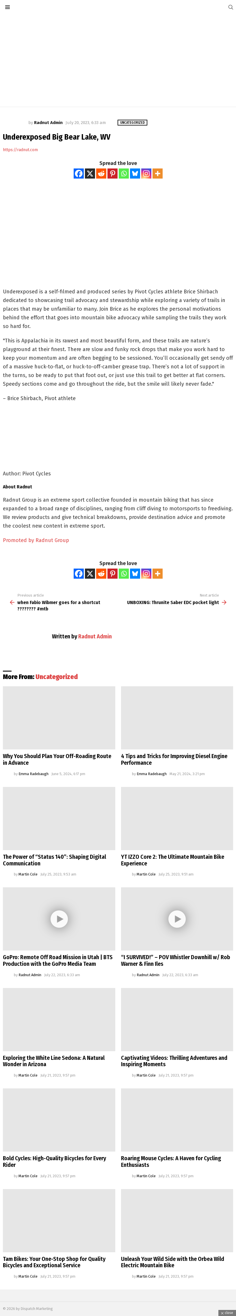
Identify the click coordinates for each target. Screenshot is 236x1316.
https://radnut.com (20, 149)
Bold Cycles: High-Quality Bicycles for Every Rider (54, 1161)
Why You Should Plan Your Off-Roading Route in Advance (57, 759)
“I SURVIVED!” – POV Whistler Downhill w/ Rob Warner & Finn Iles (175, 960)
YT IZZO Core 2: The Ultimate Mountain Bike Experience (172, 860)
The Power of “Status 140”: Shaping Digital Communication (54, 860)
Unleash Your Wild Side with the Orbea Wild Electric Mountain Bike (172, 1262)
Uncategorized (57, 677)
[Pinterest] (112, 173)
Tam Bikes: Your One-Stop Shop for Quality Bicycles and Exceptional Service (54, 1262)
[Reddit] (101, 173)
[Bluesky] (135, 173)
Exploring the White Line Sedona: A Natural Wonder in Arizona (54, 1061)
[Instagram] (146, 173)
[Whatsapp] (124, 173)
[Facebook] (79, 173)
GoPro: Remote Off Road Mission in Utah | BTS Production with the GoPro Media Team (58, 960)
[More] (158, 173)
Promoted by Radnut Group (36, 540)
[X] (90, 173)
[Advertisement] (118, 60)
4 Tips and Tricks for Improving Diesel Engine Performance (174, 759)
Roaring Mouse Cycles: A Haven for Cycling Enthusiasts (171, 1161)
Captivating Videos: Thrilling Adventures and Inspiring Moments (174, 1061)
